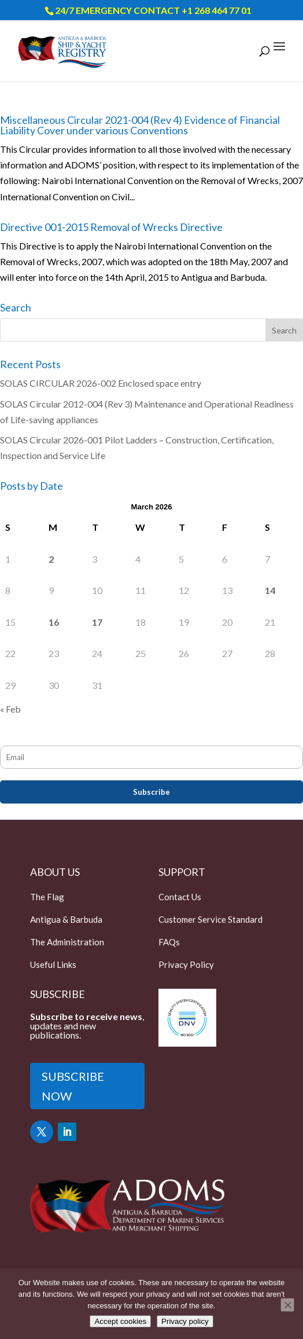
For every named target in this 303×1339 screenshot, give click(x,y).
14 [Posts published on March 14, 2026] (270, 590)
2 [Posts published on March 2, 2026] (51, 558)
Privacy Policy (186, 964)
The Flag (47, 897)
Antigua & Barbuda (66, 919)
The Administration (67, 942)
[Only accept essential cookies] (287, 1305)
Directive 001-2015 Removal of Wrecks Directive (111, 227)
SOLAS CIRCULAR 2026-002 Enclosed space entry (100, 382)
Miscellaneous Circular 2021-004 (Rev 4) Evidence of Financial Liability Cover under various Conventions (140, 125)
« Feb (10, 708)
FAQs (169, 942)
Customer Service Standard (210, 919)
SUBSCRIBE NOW (73, 1086)
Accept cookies (120, 1321)
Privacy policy (184, 1321)
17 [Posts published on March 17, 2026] (97, 622)
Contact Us (179, 897)
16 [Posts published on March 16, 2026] (54, 622)
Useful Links (53, 964)
